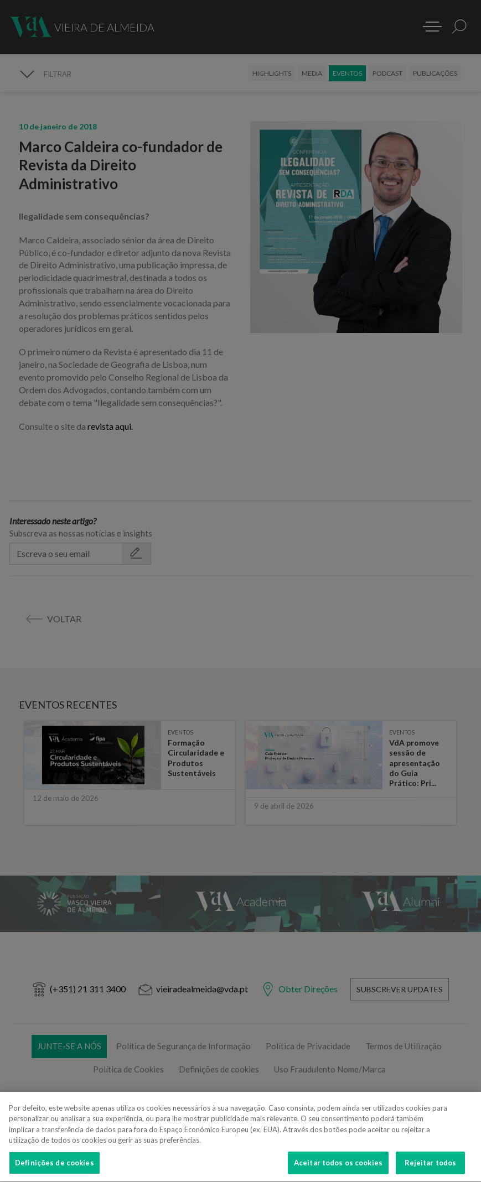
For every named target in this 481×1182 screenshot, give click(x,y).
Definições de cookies (54, 1169)
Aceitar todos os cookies (338, 1169)
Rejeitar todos (431, 1169)
